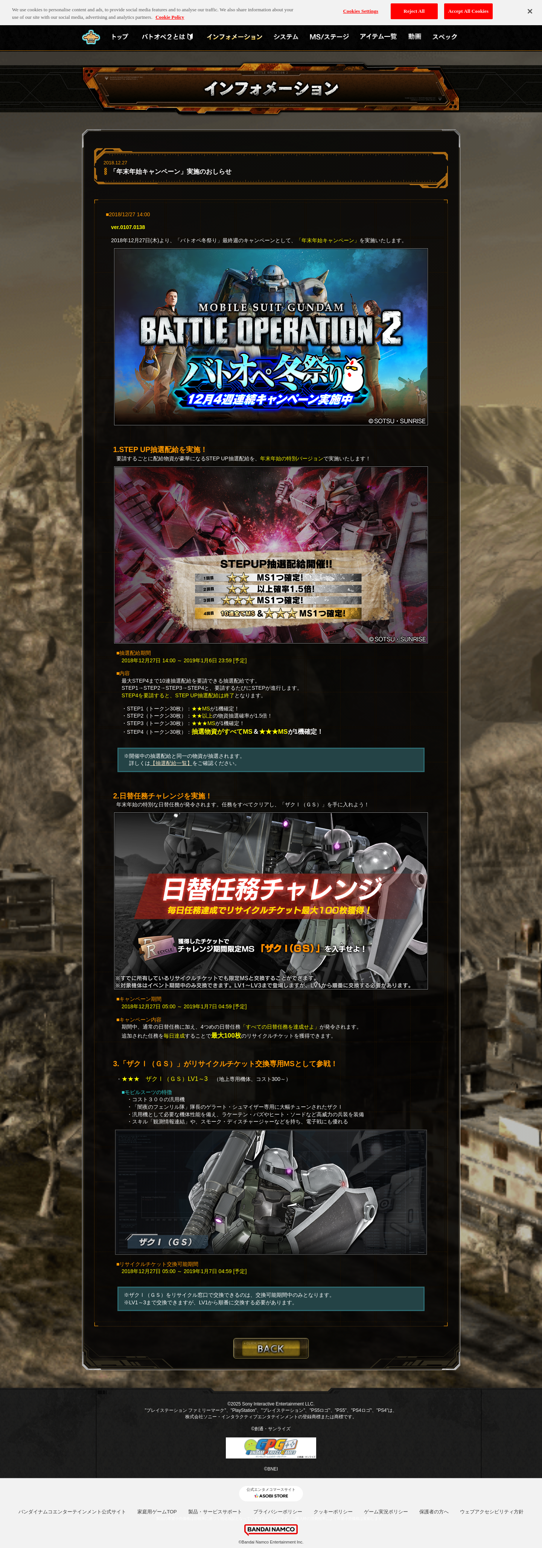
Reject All (414, 9)
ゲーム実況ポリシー (386, 1512)
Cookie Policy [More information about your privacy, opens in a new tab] (169, 14)
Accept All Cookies (468, 9)
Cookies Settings (360, 9)
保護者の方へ (434, 1512)
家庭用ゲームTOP (157, 1512)
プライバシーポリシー (277, 1512)
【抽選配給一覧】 (171, 763)
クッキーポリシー (333, 1512)
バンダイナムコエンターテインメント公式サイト (72, 1512)
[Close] (530, 8)
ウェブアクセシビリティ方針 (492, 1512)
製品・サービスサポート (215, 1512)
